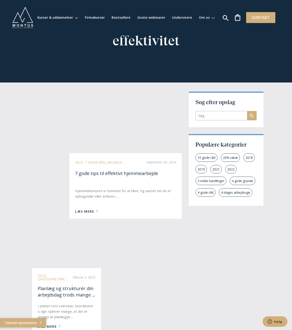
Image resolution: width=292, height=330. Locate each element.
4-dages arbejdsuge (235, 192)
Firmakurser (106, 13)
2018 (249, 157)
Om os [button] (124, 20)
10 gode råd (206, 157)
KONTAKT (258, 17)
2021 (216, 169)
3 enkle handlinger (211, 181)
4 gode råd (206, 192)
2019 (201, 169)
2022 (231, 169)
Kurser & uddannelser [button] (66, 13)
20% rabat (230, 157)
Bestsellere (132, 13)
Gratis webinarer (162, 13)
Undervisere (193, 13)
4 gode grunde (242, 181)
